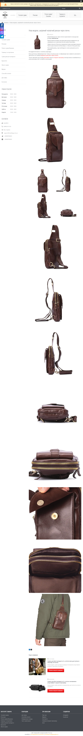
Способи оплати (6, 73)
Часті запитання (26, 721)
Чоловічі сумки (22, 15)
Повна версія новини (56, 670)
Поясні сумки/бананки (48, 15)
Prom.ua (50, 733)
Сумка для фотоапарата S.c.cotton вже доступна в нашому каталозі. (63, 661)
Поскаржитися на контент (37, 734)
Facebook (65, 717)
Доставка (4, 77)
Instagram (65, 715)
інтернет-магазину (59, 57)
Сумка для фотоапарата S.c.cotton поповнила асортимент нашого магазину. (61, 682)
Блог (43, 723)
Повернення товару (27, 719)
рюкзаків (46, 57)
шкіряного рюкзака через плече (49, 55)
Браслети (4, 61)
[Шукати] (79, 8)
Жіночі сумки (5, 65)
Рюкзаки (35, 15)
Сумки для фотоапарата (8, 56)
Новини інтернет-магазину (49, 721)
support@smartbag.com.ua (11, 133)
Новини (6, 22)
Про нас (44, 715)
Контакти (4, 82)
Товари (4, 35)
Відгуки (4, 69)
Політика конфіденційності (51, 734)
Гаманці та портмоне (62, 15)
